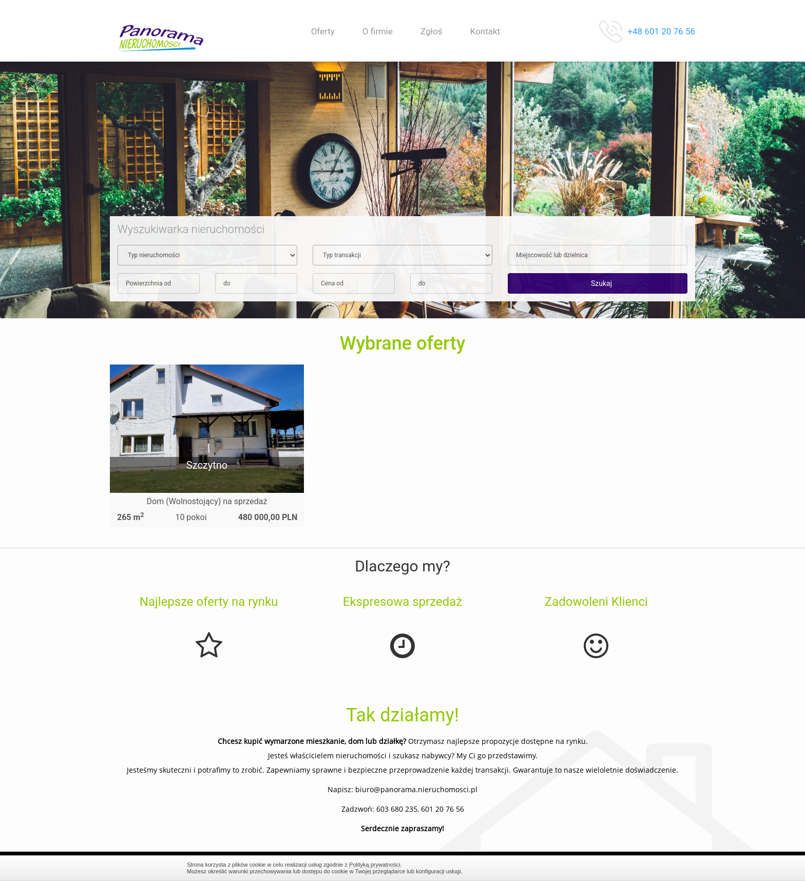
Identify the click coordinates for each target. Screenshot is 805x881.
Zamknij (613, 868)
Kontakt (485, 31)
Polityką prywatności (374, 864)
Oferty (323, 31)
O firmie (377, 31)
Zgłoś (431, 31)
